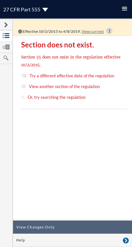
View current (93, 31)
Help (20, 240)
